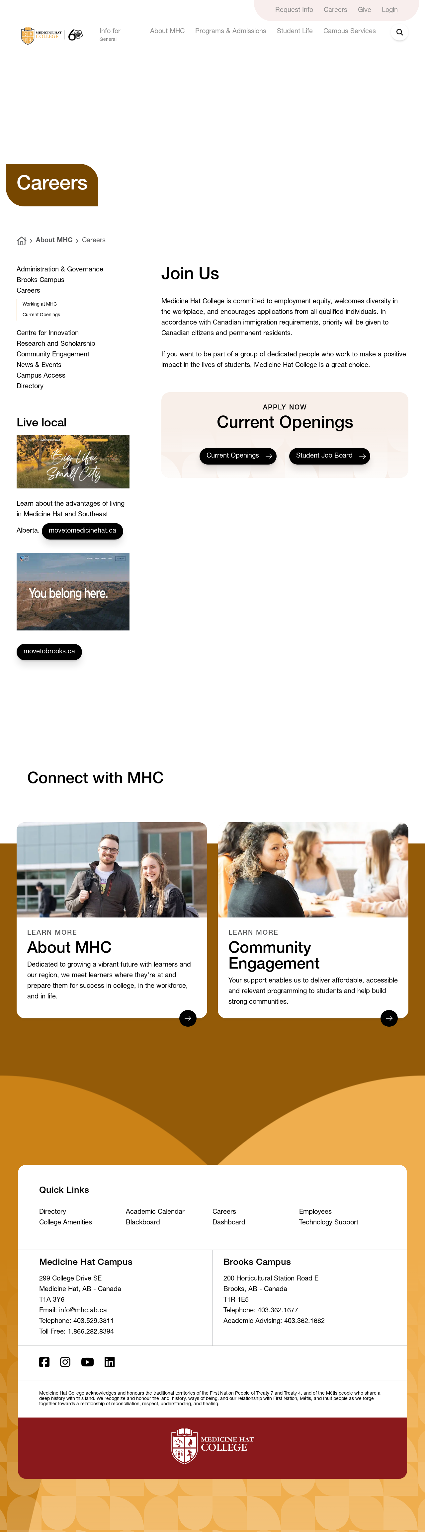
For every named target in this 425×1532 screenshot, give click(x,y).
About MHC (54, 241)
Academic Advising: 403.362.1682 (274, 1321)
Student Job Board (329, 456)
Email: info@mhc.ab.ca (73, 1311)
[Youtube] (87, 1362)
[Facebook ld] (44, 1362)
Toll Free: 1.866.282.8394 (76, 1332)
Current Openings (238, 456)
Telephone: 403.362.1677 (260, 1311)
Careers (94, 241)
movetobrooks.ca (49, 652)
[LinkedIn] (110, 1362)
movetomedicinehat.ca (82, 531)
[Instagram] (65, 1362)
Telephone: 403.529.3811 (76, 1321)
